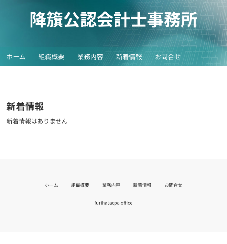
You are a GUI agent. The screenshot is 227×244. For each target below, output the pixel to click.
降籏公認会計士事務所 (113, 18)
